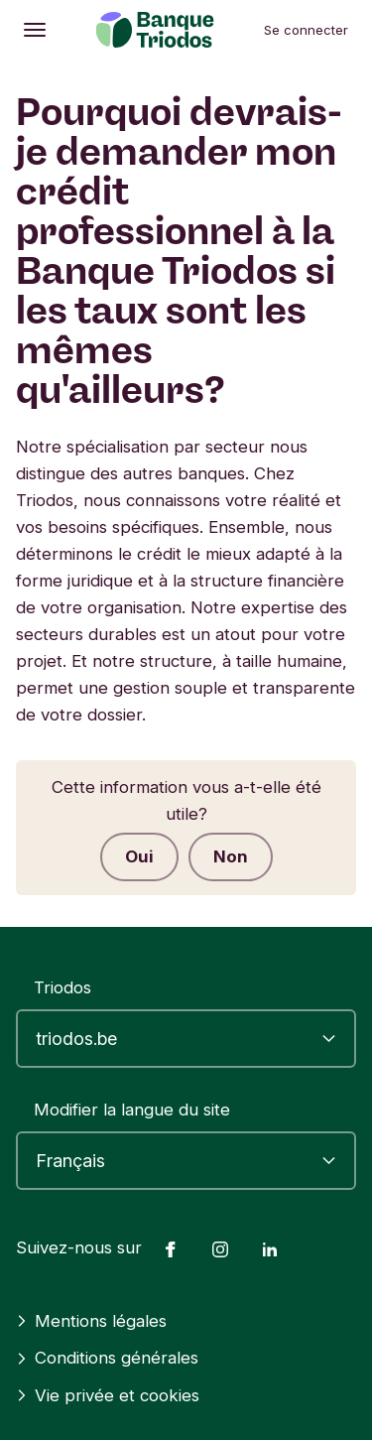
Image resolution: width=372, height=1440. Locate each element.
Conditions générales (107, 1358)
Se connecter (306, 30)
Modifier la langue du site (132, 1109)
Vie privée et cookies (107, 1395)
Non (230, 856)
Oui (139, 856)
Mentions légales (91, 1321)
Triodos (62, 987)
